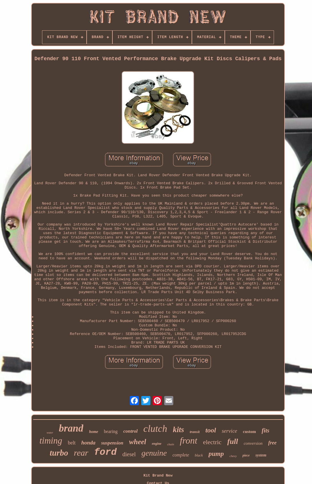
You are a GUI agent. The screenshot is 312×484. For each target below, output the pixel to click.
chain (170, 444)
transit (195, 432)
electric (212, 442)
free (272, 443)
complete (180, 454)
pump (216, 453)
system (260, 455)
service (229, 431)
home (93, 432)
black (199, 455)
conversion (253, 443)
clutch (155, 428)
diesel (129, 454)
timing (50, 441)
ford (105, 452)
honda (88, 443)
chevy (233, 456)
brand (71, 428)
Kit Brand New (158, 475)
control (130, 431)
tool (210, 430)
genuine (154, 452)
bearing (111, 431)
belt (71, 443)
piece (246, 455)
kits (178, 429)
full (232, 441)
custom (249, 431)
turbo (59, 452)
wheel (137, 442)
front (188, 440)
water (50, 432)
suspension (112, 443)
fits (265, 430)
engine (156, 444)
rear (81, 452)
